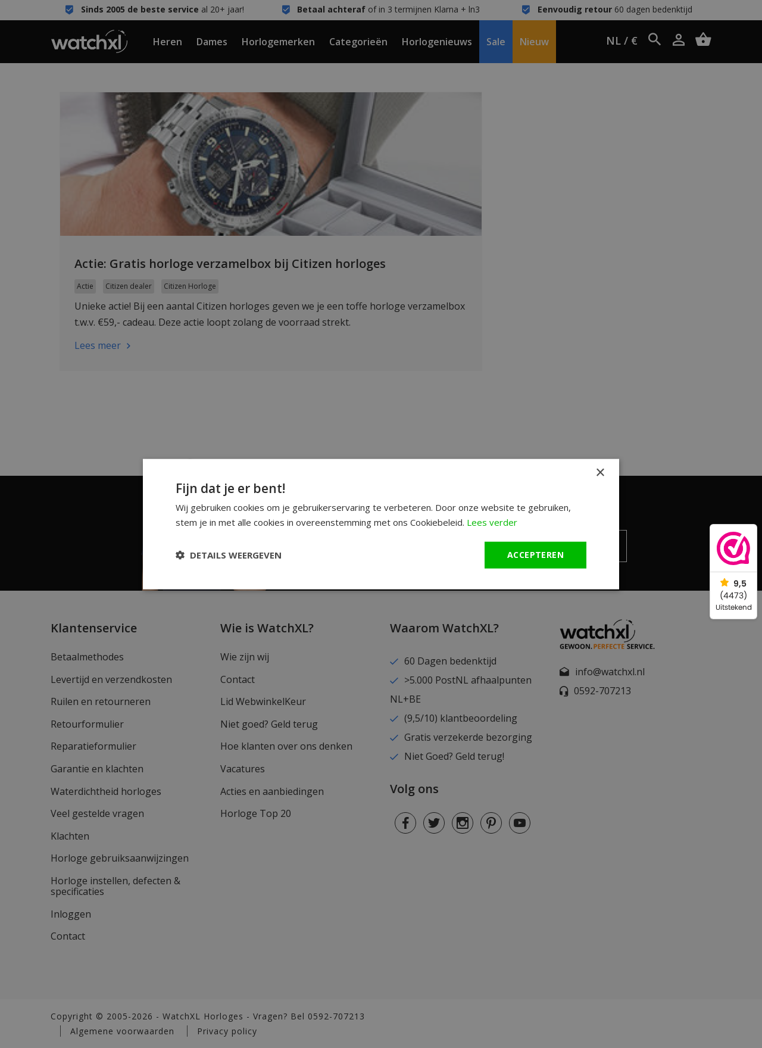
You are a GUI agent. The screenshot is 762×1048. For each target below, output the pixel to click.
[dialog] (381, 524)
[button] (229, 555)
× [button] (599, 473)
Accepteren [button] (535, 554)
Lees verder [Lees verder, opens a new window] (492, 522)
